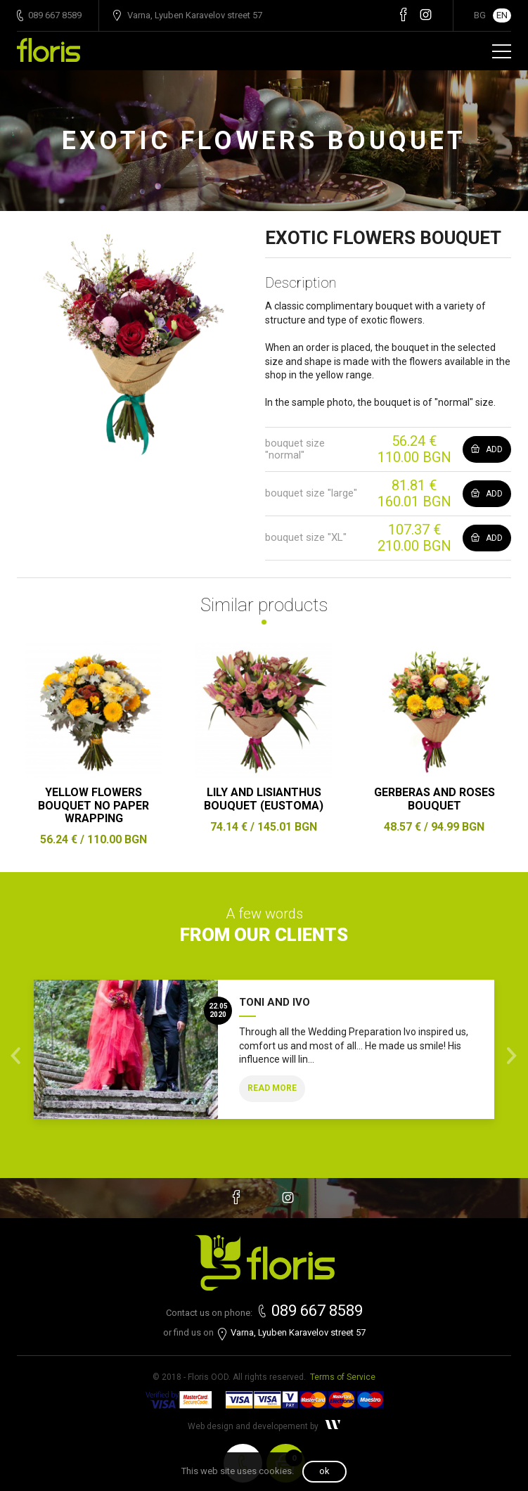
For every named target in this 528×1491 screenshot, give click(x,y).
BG (480, 15)
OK (324, 1471)
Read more (272, 1088)
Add (487, 449)
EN (502, 15)
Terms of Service (342, 1377)
